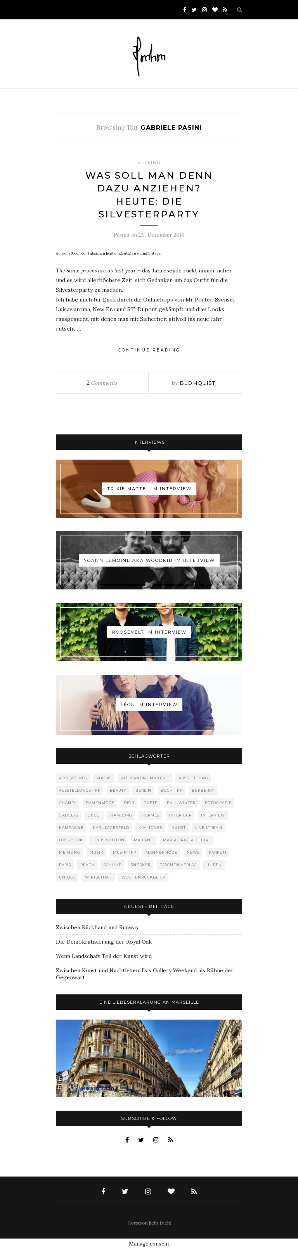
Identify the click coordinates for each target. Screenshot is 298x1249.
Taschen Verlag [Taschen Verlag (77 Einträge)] (178, 865)
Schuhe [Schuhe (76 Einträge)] (112, 865)
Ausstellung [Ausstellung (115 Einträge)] (193, 778)
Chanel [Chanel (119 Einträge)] (67, 803)
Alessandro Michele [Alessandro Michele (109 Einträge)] (145, 778)
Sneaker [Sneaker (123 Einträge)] (141, 865)
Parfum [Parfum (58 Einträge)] (218, 852)
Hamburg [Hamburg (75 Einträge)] (121, 815)
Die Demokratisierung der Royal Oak (104, 941)
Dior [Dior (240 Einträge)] (129, 803)
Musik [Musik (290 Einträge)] (97, 852)
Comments (102, 382)
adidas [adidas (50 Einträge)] (104, 778)
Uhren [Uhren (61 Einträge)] (214, 865)
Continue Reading (149, 352)
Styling (149, 162)
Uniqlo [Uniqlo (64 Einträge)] (67, 877)
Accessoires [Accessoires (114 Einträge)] (73, 778)
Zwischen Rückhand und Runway (97, 927)
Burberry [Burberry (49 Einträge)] (203, 790)
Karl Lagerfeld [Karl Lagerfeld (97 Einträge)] (111, 827)
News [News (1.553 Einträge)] (193, 852)
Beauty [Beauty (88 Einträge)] (118, 790)
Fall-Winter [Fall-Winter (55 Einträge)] (181, 803)
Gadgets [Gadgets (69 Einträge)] (68, 815)
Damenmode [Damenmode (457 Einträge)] (100, 803)
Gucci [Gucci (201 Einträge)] (94, 815)
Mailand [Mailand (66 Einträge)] (144, 840)
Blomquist (197, 383)
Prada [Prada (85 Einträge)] (87, 865)
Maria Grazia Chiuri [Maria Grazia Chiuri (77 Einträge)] (186, 840)
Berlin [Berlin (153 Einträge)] (143, 790)
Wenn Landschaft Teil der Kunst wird (104, 956)
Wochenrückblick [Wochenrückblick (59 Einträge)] (143, 877)
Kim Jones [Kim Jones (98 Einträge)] (150, 827)
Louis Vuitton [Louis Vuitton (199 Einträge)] (108, 840)
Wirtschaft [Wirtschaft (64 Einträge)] (98, 877)
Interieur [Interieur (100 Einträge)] (180, 815)
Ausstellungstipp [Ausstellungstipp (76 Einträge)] (79, 790)
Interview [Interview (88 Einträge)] (213, 815)
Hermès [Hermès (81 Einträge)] (150, 815)
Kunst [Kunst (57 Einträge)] (179, 827)
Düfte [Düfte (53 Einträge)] (151, 803)
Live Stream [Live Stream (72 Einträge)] (208, 827)
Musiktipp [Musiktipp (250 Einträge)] (124, 852)
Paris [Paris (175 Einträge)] (65, 865)
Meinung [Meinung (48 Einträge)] (69, 852)
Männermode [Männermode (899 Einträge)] (161, 852)
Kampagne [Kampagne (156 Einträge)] (71, 827)
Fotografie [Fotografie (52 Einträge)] (218, 803)
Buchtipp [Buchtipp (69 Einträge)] (171, 790)
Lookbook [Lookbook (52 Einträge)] (71, 840)
